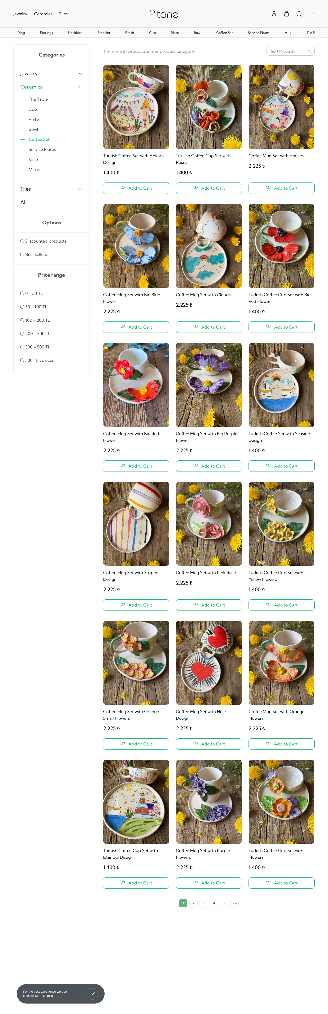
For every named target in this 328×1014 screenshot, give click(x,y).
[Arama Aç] (299, 14)
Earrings (46, 33)
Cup (152, 33)
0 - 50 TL (34, 293)
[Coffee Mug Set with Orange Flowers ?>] (282, 744)
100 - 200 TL (37, 320)
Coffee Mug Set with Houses (276, 155)
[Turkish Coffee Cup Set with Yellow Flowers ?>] (282, 605)
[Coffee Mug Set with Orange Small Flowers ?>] (136, 744)
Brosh (129, 33)
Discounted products (46, 241)
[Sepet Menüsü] (287, 14)
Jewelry (20, 13)
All (23, 202)
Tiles (63, 13)
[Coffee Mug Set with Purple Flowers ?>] (209, 883)
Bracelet (103, 33)
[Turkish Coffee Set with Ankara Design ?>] (136, 188)
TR (312, 14)
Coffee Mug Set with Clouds (203, 294)
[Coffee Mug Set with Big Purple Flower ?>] (209, 466)
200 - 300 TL (37, 333)
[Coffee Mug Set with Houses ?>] (282, 188)
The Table (38, 99)
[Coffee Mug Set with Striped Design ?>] (136, 605)
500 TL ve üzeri (40, 360)
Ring (21, 33)
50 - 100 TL (36, 306)
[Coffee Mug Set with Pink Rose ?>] (209, 605)
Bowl (197, 33)
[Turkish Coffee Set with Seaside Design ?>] (282, 466)
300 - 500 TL (37, 347)
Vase (33, 159)
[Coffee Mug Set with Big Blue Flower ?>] (136, 327)
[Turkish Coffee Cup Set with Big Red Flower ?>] (282, 327)
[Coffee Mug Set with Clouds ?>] (209, 327)
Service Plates (258, 33)
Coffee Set (224, 33)
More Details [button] (44, 995)
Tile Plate (314, 33)
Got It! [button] (92, 990)
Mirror (35, 169)
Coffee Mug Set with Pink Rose (206, 572)
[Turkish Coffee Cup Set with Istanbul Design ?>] (136, 883)
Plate (175, 33)
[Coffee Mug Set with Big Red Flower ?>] (136, 466)
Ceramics (43, 13)
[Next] (224, 903)
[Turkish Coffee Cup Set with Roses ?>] (209, 188)
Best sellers (36, 254)
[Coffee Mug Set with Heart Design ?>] (209, 744)
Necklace (75, 33)
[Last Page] (234, 903)
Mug (288, 33)
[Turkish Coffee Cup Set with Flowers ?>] (282, 883)
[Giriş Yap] (274, 13)
